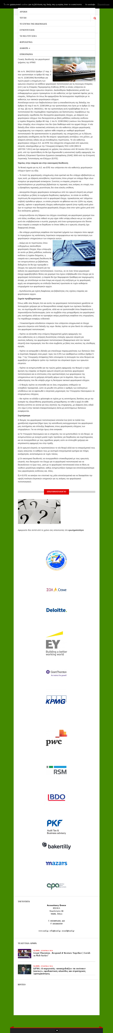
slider (37, 950)
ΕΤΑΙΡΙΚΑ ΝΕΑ (47, 950)
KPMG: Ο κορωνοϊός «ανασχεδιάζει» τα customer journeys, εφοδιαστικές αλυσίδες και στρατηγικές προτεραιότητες (60, 971)
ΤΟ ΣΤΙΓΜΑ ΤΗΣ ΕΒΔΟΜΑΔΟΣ (33, 23)
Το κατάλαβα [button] (90, 5)
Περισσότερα (103, 5)
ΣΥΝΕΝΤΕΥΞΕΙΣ (27, 29)
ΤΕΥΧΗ (23, 17)
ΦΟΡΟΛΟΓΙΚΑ (26, 41)
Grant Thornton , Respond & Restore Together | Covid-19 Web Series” (62, 954)
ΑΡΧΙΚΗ (23, 11)
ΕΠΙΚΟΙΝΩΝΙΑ (26, 54)
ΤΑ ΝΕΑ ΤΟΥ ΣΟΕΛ (28, 35)
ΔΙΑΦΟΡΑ (25, 47)
